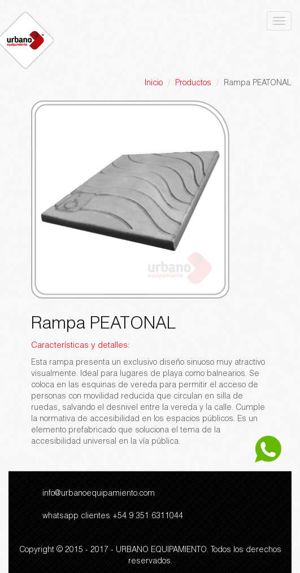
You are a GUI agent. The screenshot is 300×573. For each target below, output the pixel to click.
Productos (193, 84)
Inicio (154, 84)
